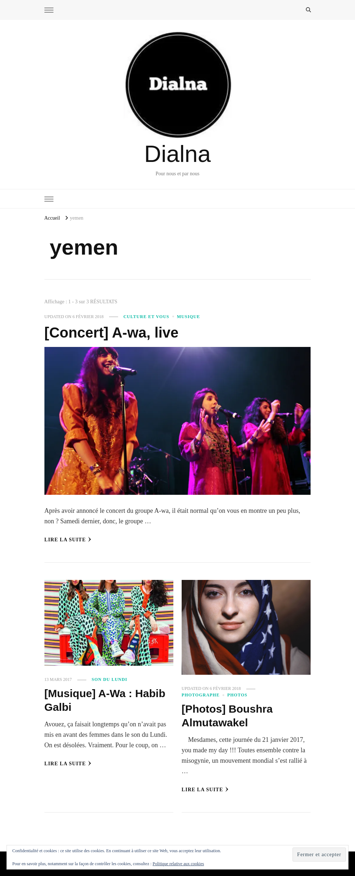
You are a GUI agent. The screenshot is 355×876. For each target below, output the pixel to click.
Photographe (201, 694)
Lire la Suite (67, 539)
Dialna (177, 154)
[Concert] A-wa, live (111, 332)
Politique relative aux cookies (178, 863)
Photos (237, 694)
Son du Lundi (109, 679)
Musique (188, 316)
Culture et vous (146, 316)
